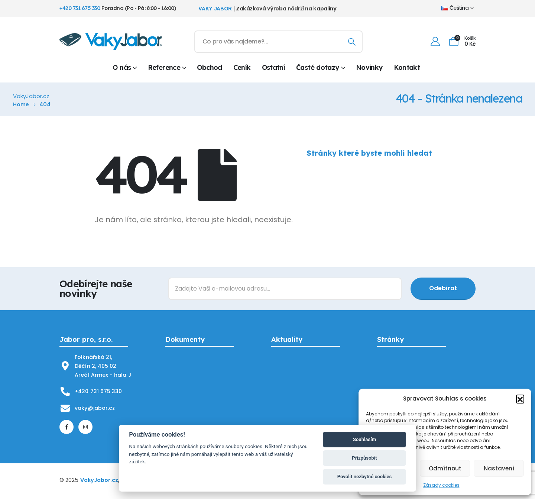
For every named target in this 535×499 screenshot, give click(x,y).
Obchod (209, 67)
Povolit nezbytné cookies (364, 476)
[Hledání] (351, 41)
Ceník (242, 67)
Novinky (369, 67)
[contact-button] (443, 289)
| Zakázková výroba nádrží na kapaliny (267, 8)
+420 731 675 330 (79, 8)
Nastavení (499, 468)
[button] (520, 398)
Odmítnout (445, 468)
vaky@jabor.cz (95, 408)
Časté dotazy (317, 67)
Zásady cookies (441, 485)
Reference (164, 67)
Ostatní (273, 67)
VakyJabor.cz (99, 480)
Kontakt (407, 67)
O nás (122, 67)
